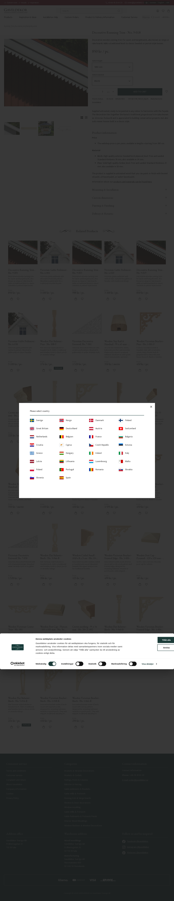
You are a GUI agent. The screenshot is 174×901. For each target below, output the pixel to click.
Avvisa (151, 879)
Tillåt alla (151, 871)
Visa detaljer (148, 895)
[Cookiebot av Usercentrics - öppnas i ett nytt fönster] (17, 896)
